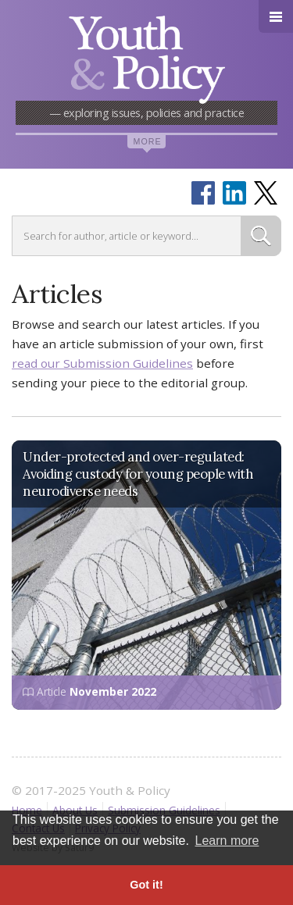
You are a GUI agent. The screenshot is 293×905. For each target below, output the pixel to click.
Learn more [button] (227, 840)
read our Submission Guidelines (102, 363)
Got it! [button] (146, 884)
